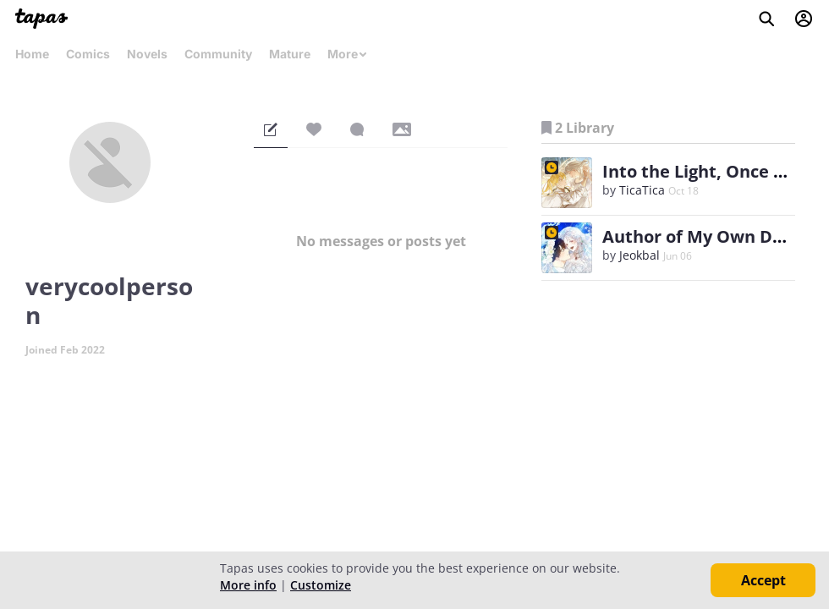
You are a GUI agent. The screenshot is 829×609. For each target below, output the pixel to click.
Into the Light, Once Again (711, 171)
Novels (147, 54)
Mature (289, 54)
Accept (763, 580)
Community (218, 54)
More (347, 54)
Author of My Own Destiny (713, 236)
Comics (88, 54)
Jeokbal (639, 255)
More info (248, 585)
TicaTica (642, 190)
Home (32, 54)
